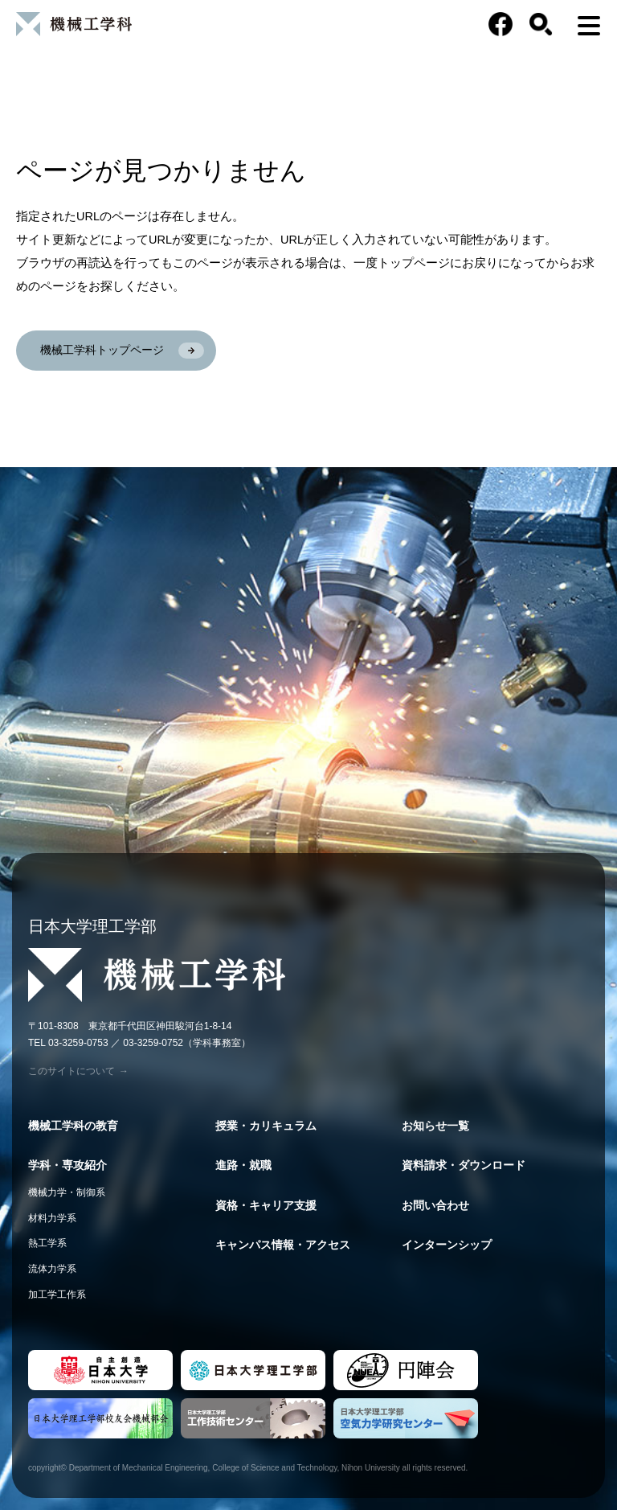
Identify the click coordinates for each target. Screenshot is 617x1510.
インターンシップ (447, 1244)
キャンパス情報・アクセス (282, 1244)
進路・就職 (243, 1165)
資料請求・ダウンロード (463, 1165)
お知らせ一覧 (435, 1125)
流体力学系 (52, 1268)
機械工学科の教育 (73, 1125)
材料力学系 (52, 1218)
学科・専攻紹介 (67, 1165)
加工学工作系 (57, 1294)
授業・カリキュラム (266, 1125)
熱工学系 (47, 1243)
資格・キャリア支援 (266, 1205)
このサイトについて (78, 1071)
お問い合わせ (435, 1205)
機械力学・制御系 (66, 1192)
